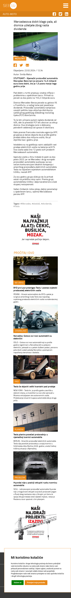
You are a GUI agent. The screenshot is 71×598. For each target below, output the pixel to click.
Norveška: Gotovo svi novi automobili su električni (32, 337)
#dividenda (46, 203)
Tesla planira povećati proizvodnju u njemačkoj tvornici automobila (30, 436)
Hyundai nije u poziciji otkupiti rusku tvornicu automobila (35, 484)
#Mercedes (25, 203)
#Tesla (16, 206)
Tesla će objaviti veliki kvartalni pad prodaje (34, 386)
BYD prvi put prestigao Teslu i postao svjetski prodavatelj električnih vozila (35, 289)
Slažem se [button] (18, 583)
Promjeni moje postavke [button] (36, 583)
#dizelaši (36, 203)
